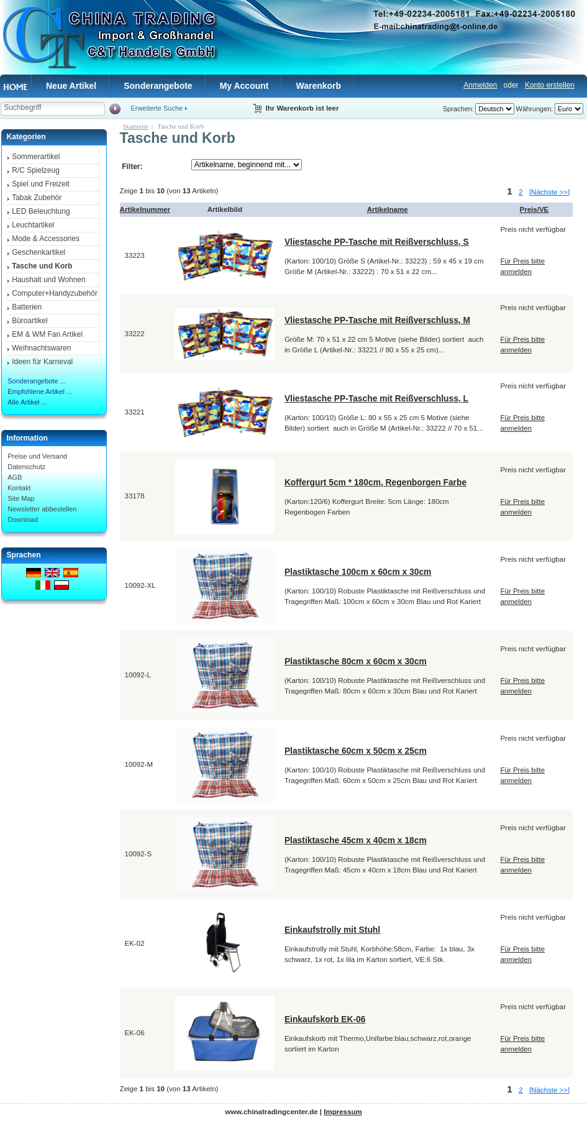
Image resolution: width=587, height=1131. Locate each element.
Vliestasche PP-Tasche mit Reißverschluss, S (376, 242)
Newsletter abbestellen (41, 509)
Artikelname (387, 209)
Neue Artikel (71, 86)
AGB (14, 477)
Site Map (20, 498)
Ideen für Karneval (42, 361)
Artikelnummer (145, 209)
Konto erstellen (550, 85)
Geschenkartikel (38, 252)
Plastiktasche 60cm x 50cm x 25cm (355, 751)
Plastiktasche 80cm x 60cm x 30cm (355, 661)
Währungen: (534, 108)
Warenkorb (318, 86)
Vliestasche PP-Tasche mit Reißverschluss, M (377, 320)
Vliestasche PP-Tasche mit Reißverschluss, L (376, 398)
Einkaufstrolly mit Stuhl (332, 930)
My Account (244, 86)
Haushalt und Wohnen (49, 279)
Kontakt (18, 488)
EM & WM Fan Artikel (47, 334)
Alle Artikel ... (27, 402)
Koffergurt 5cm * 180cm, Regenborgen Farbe (375, 482)
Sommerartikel (36, 156)
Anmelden (480, 85)
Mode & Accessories (46, 238)
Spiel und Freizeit (41, 184)
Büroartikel (29, 320)
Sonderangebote (158, 86)
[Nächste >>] (549, 192)
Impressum (343, 1111)
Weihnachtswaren (41, 348)
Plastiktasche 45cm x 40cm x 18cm (355, 840)
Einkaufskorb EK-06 (325, 1019)
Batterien (27, 307)
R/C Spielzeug (36, 170)
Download (22, 519)
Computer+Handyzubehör (55, 293)
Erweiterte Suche (156, 108)
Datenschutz (26, 466)
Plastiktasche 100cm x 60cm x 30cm (358, 572)
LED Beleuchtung (41, 211)
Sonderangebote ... (36, 381)
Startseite (135, 126)
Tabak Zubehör (36, 197)
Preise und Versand (37, 456)
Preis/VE (534, 209)
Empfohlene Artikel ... (39, 391)
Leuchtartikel (33, 225)
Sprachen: (458, 108)
